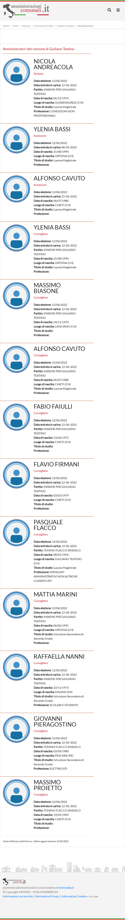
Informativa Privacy (47, 896)
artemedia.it (66, 887)
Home (6, 25)
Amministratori (85, 25)
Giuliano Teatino (65, 25)
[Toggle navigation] (109, 10)
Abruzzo (26, 25)
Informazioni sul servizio (18, 896)
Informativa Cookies (74, 896)
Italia (15, 25)
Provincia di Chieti (43, 25)
